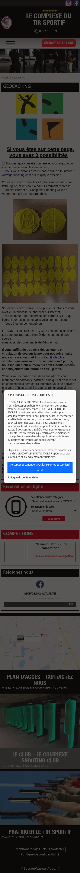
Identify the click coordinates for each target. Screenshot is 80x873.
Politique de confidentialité (23, 477)
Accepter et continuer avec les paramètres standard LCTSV (40, 467)
